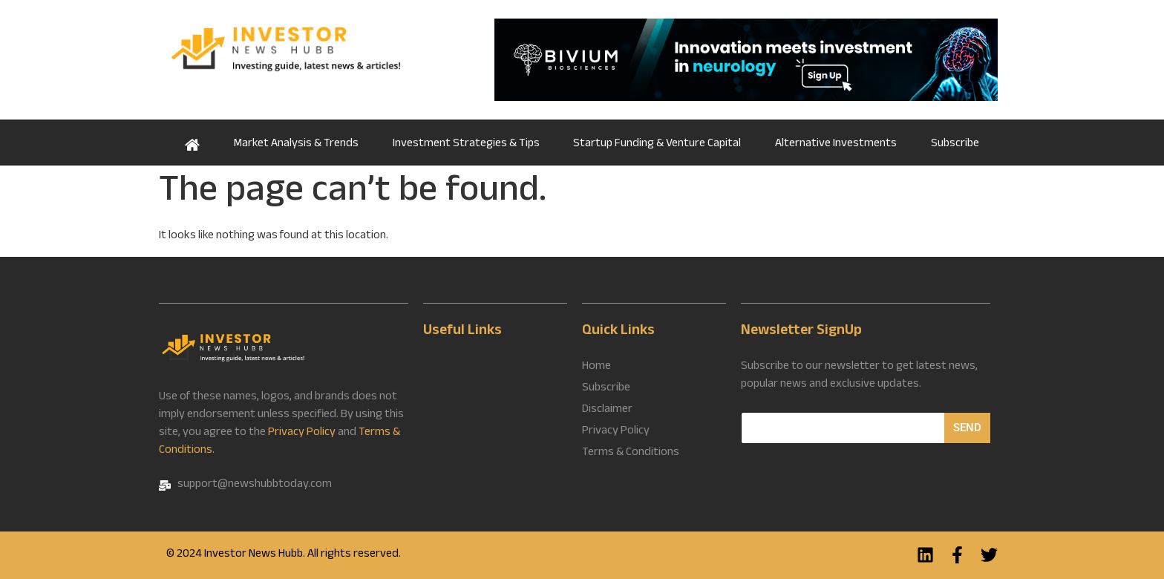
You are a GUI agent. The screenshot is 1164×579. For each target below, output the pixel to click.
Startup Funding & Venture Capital (657, 144)
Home (192, 142)
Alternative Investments (836, 144)
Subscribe (955, 144)
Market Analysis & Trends (296, 144)
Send (967, 427)
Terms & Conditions (630, 453)
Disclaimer (607, 410)
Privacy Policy (302, 433)
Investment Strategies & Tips (466, 144)
